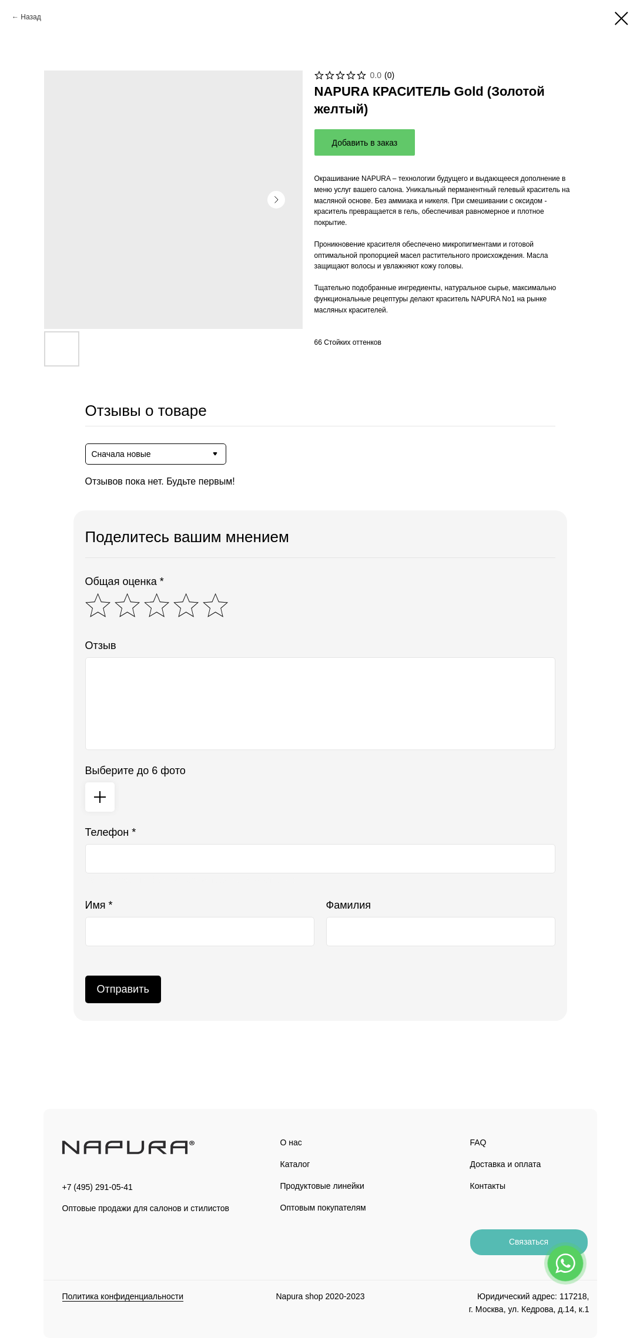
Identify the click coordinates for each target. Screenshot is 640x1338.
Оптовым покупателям (323, 1207)
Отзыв (100, 645)
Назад (31, 17)
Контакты (487, 1186)
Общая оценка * (124, 581)
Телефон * (110, 832)
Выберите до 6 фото (135, 770)
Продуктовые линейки (322, 1186)
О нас (291, 1142)
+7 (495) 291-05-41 (97, 1187)
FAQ (478, 1142)
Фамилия (348, 905)
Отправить (123, 989)
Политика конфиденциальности (123, 1296)
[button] (529, 1242)
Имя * (99, 905)
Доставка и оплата (505, 1164)
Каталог (295, 1164)
